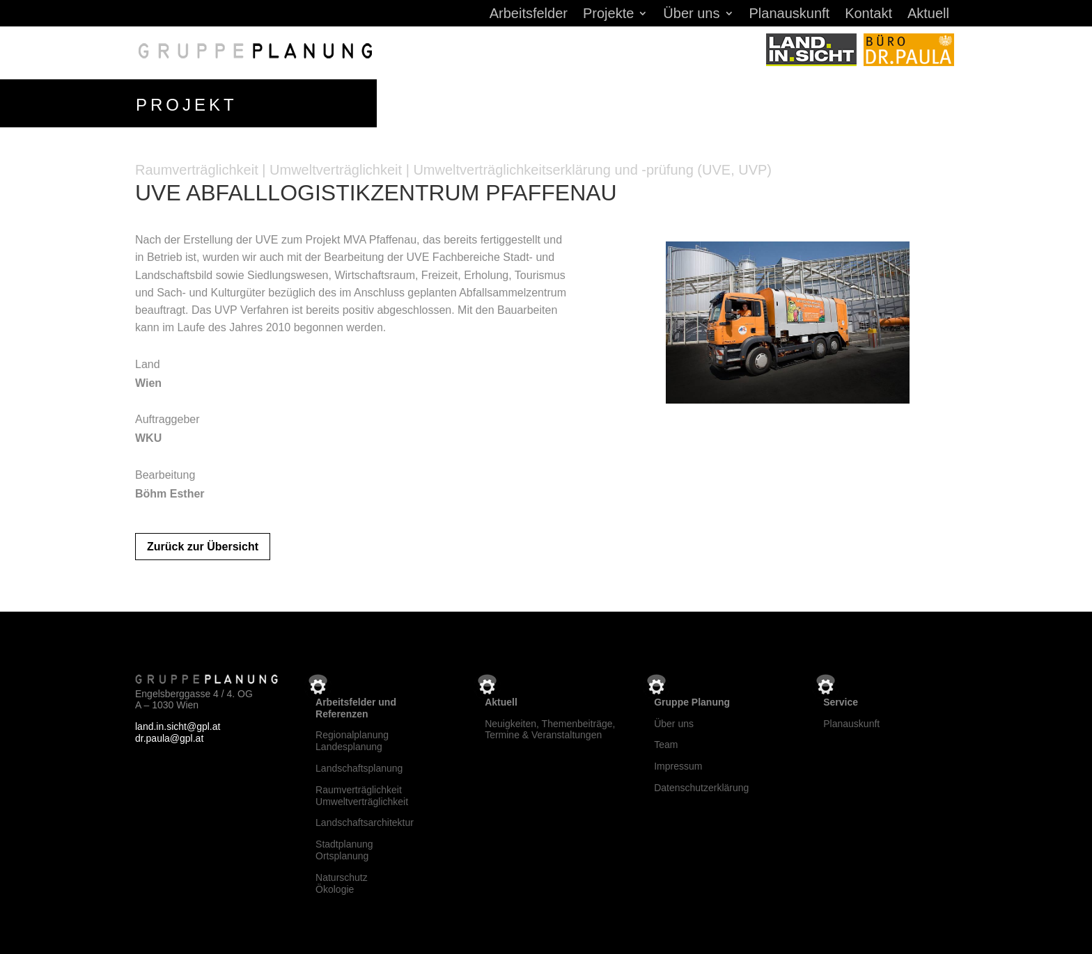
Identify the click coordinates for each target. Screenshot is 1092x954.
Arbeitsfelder (529, 14)
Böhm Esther (170, 491)
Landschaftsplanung (359, 765)
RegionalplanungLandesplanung (352, 738)
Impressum (678, 763)
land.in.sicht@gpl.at (177, 723)
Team (666, 742)
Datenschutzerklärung (701, 784)
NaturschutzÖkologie (341, 880)
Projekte (608, 14)
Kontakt (868, 14)
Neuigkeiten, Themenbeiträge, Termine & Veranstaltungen (550, 726)
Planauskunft (789, 14)
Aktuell (928, 14)
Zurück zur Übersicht (202, 544)
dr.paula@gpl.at (169, 735)
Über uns (691, 14)
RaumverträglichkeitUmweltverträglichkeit (361, 792)
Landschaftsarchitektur (364, 820)
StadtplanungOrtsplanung (344, 847)
